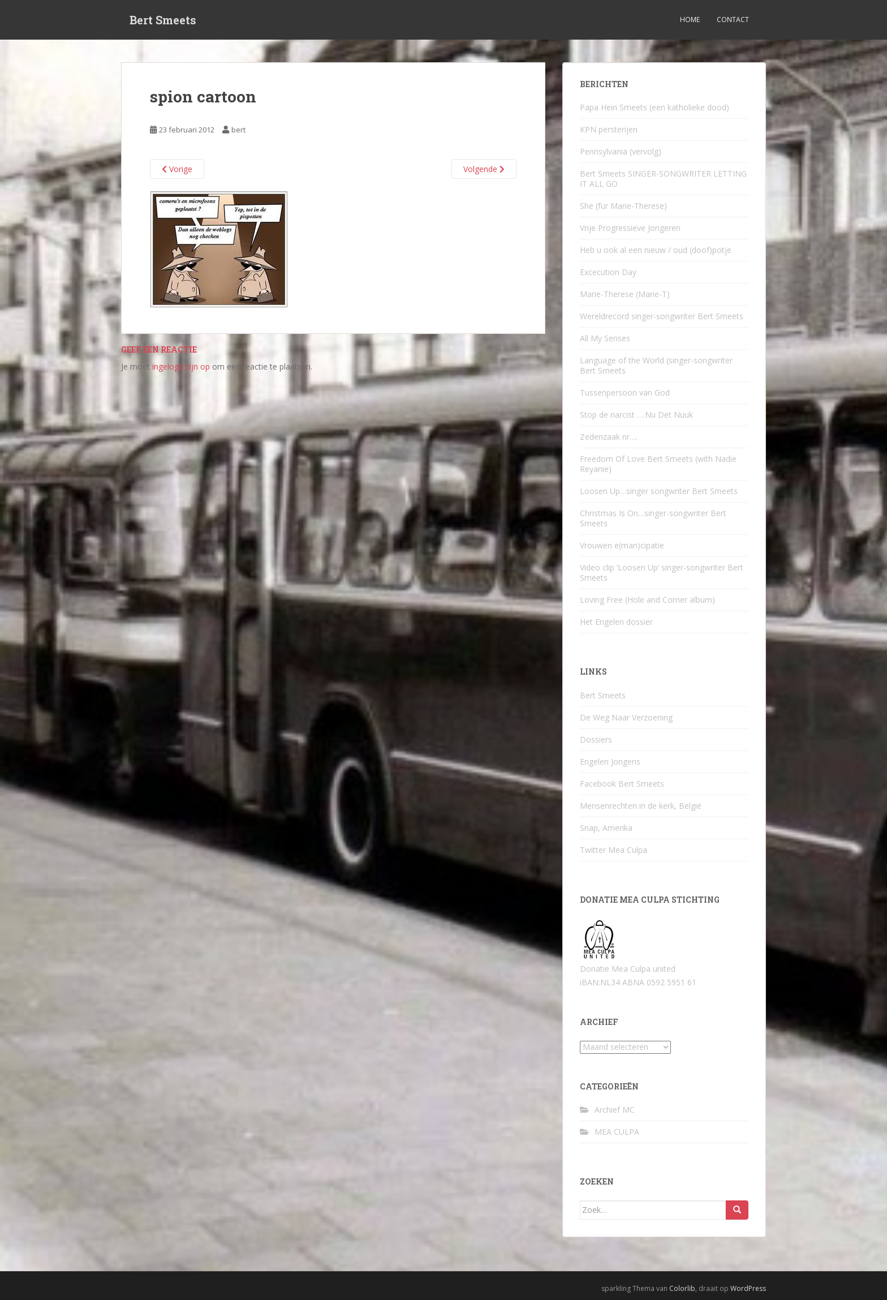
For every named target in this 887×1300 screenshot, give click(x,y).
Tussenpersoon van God (625, 392)
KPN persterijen (609, 129)
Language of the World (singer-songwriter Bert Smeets (656, 365)
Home (690, 19)
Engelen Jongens (610, 761)
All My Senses (605, 338)
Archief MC (615, 1109)
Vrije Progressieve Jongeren (630, 227)
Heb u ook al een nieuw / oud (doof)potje (655, 249)
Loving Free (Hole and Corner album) (647, 599)
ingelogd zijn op (181, 366)
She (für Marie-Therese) (623, 205)
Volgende (484, 169)
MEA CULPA (617, 1131)
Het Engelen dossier (616, 621)
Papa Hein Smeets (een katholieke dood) (654, 107)
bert (238, 130)
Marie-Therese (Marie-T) (625, 294)
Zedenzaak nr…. (609, 436)
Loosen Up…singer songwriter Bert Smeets (659, 491)
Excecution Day (608, 272)
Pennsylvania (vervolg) (620, 151)
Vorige (177, 169)
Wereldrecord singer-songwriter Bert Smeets (661, 316)
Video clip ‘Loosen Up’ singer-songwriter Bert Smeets (661, 572)
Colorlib (682, 1288)
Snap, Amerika (606, 827)
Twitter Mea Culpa (613, 849)
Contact (733, 19)
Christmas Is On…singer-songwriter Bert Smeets (653, 518)
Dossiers (596, 739)
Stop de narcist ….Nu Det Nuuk (636, 414)
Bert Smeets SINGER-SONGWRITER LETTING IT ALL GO (663, 178)
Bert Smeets (163, 19)
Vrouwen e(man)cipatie (622, 545)
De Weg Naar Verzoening (626, 717)
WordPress (748, 1288)
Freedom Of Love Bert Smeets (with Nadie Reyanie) (658, 463)
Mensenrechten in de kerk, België (640, 805)
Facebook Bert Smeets (622, 783)
